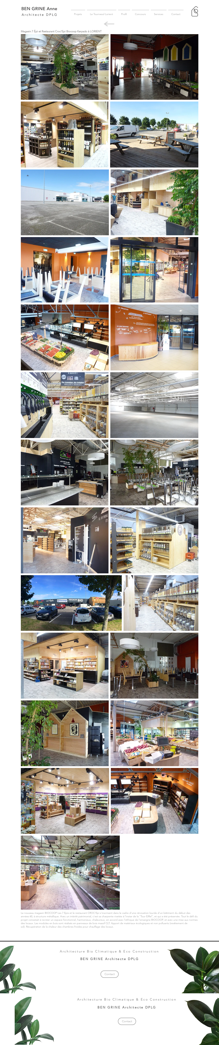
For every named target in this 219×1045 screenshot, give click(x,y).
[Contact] (110, 974)
